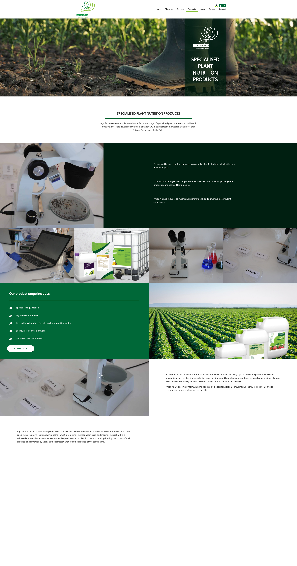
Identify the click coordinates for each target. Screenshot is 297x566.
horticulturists (211, 164)
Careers (212, 9)
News (202, 9)
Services (180, 9)
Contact (222, 9)
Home (158, 9)
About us (169, 9)
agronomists (197, 164)
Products (192, 9)
